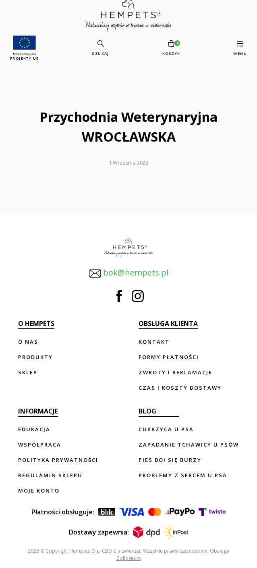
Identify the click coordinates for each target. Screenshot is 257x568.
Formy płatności (169, 357)
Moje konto (39, 490)
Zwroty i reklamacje (175, 372)
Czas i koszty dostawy (180, 387)
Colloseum (128, 558)
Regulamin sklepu (50, 475)
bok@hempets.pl (128, 273)
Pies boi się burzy (170, 460)
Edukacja (34, 429)
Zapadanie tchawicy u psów (189, 444)
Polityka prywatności (58, 460)
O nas (28, 341)
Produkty (35, 357)
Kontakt (154, 341)
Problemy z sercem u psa (183, 475)
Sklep (27, 372)
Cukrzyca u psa (166, 429)
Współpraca (39, 444)
